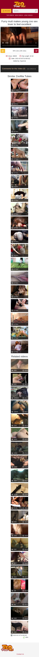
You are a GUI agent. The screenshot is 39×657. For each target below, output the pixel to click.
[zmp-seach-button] (36, 11)
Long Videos (28, 15)
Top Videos (10, 15)
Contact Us (20, 654)
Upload (6, 11)
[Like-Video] (3, 51)
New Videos (19, 15)
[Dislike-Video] (36, 51)
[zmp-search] (25, 11)
